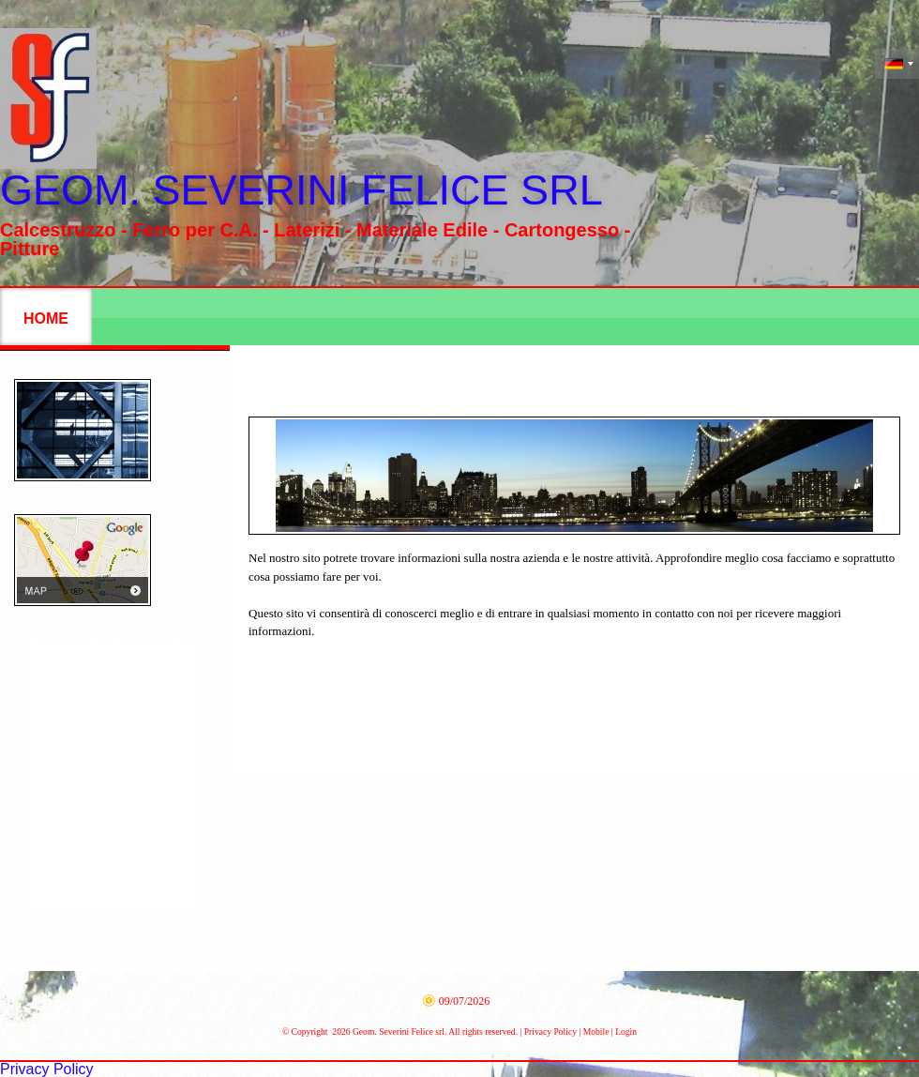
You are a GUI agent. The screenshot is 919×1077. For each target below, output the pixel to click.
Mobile (596, 1031)
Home (45, 318)
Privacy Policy (550, 1031)
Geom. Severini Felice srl (301, 190)
